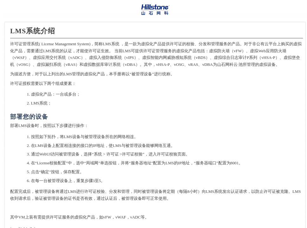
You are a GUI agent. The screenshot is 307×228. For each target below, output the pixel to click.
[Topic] (155, 125)
